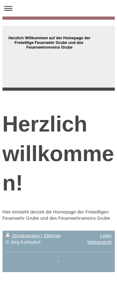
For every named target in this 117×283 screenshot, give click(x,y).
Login (106, 235)
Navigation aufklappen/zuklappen (58, 8)
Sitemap (52, 235)
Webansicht (99, 242)
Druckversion (23, 235)
